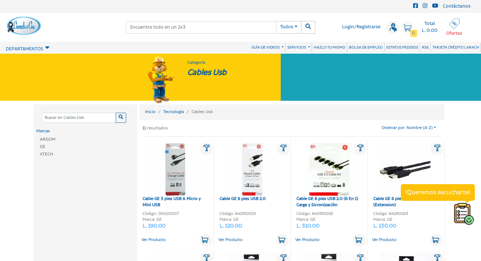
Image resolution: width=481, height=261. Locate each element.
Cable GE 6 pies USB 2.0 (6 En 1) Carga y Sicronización (327, 175)
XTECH (46, 154)
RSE (425, 47)
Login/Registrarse (361, 27)
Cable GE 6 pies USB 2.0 (249, 172)
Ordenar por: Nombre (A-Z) (407, 128)
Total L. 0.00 (429, 27)
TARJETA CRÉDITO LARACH (455, 47)
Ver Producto (153, 240)
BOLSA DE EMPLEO (366, 47)
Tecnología (173, 112)
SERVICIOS (297, 47)
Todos (286, 27)
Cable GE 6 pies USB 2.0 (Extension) (402, 175)
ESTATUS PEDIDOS (402, 47)
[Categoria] (79, 118)
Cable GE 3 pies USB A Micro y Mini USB (172, 175)
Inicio (150, 112)
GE (42, 147)
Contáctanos (456, 6)
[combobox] (201, 27)
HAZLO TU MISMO (329, 47)
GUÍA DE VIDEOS (265, 47)
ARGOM (48, 139)
